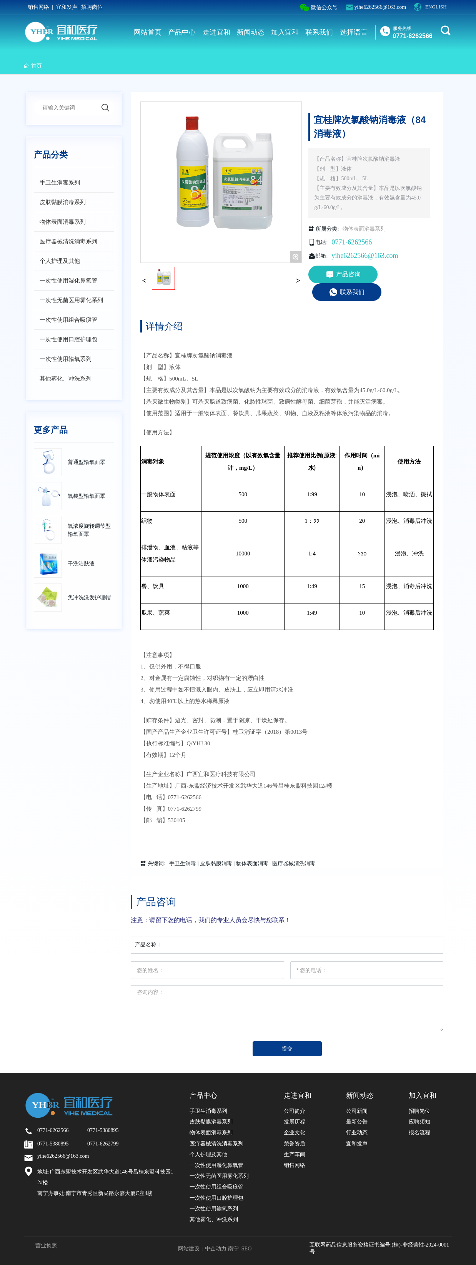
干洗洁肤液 (81, 564)
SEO (246, 1249)
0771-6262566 (413, 36)
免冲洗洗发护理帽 (89, 597)
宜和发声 (66, 7)
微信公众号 (319, 8)
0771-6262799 (185, 809)
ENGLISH (436, 7)
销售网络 (38, 7)
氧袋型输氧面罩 (86, 496)
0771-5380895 (103, 1130)
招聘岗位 (92, 7)
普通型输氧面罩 (86, 462)
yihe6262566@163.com (380, 7)
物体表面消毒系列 (364, 229)
